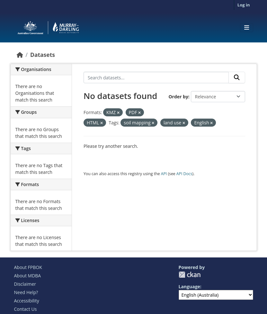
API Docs (184, 173)
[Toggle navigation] (246, 27)
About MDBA (27, 276)
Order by (178, 97)
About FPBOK (28, 267)
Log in (243, 5)
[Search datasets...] (156, 77)
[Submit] (236, 77)
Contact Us (25, 309)
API (164, 173)
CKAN (189, 274)
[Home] (20, 54)
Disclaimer (25, 284)
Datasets (42, 54)
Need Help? (26, 292)
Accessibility (26, 301)
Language (189, 286)
